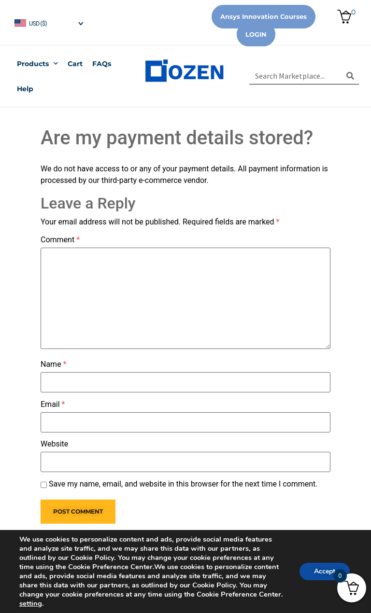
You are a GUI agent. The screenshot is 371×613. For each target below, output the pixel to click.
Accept (324, 571)
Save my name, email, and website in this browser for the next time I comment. (183, 484)
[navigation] (48, 22)
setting (30, 603)
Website (54, 444)
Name (54, 364)
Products (37, 63)
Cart (75, 63)
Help (25, 88)
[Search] (350, 76)
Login (256, 34)
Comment (60, 240)
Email (53, 404)
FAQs (101, 63)
